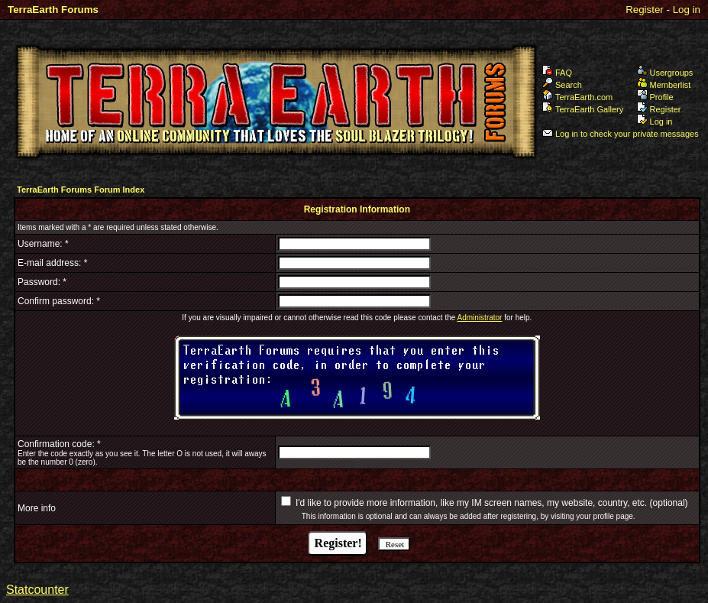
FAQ (557, 72)
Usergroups (665, 72)
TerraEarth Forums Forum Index (80, 189)
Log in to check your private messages (620, 133)
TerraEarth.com (577, 97)
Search (562, 84)
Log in (686, 9)
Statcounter (37, 589)
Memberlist (664, 84)
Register (645, 9)
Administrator (480, 317)
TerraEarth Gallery (582, 109)
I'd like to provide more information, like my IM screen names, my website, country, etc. (471, 503)
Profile (655, 97)
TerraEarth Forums (53, 9)
